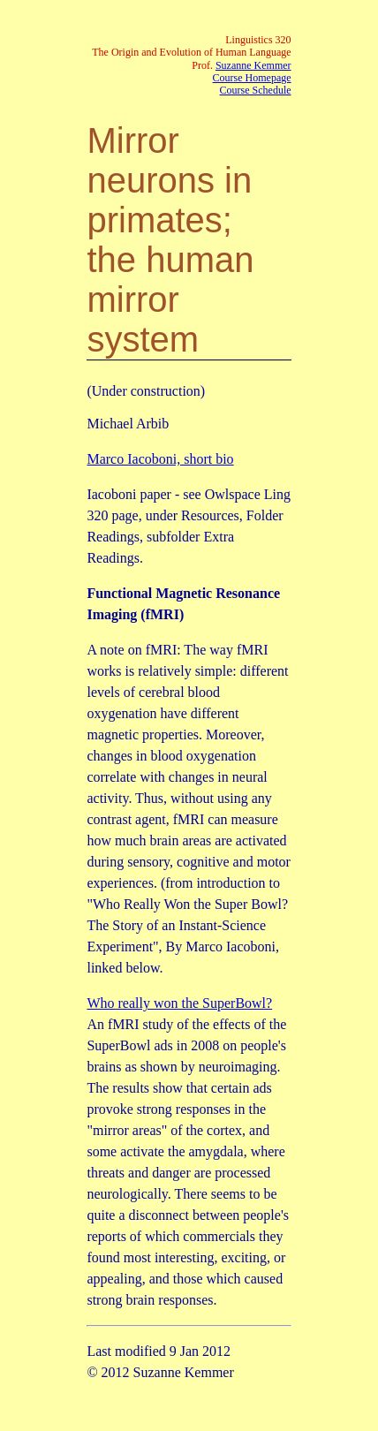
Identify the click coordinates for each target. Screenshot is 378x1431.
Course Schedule (255, 90)
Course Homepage (252, 78)
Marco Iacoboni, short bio (160, 458)
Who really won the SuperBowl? (179, 1003)
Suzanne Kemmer (253, 65)
